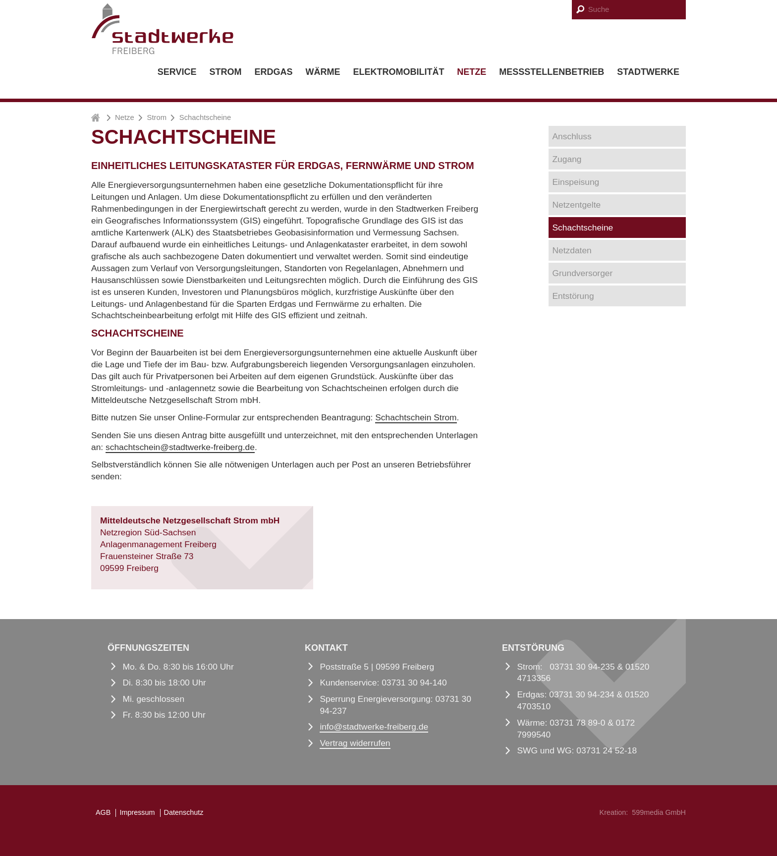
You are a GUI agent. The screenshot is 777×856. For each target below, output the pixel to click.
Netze (471, 72)
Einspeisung (576, 182)
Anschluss (572, 136)
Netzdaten (572, 250)
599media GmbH (659, 812)
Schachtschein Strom (415, 417)
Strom (225, 72)
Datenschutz (184, 812)
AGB (103, 812)
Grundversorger (583, 273)
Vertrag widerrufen (355, 743)
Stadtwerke (648, 72)
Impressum (137, 812)
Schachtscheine (583, 227)
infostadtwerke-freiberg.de (374, 727)
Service (177, 72)
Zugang (567, 159)
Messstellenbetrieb (551, 72)
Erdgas (273, 72)
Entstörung (573, 296)
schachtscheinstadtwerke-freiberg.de (180, 447)
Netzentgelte (577, 205)
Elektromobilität (398, 72)
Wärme (322, 72)
